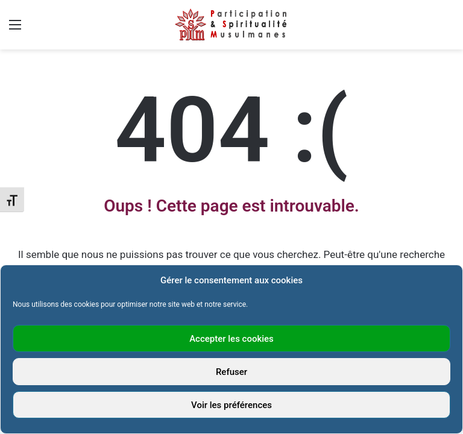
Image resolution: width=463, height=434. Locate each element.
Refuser (231, 371)
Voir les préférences (231, 405)
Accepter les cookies (231, 338)
